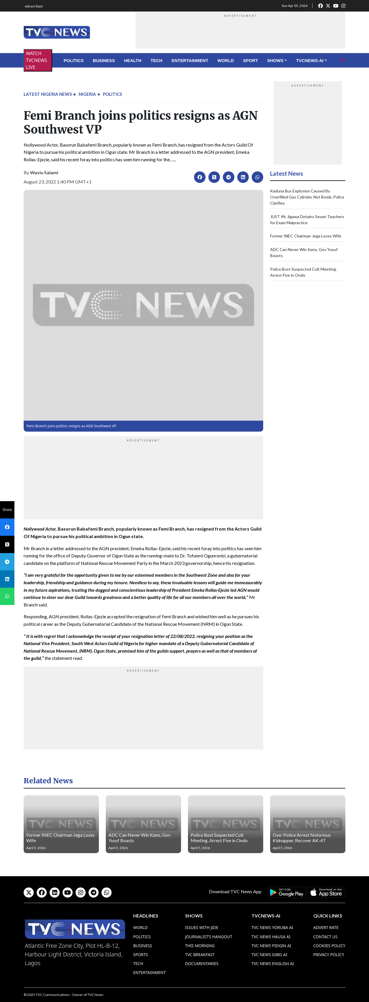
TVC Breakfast (200, 954)
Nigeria (87, 94)
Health (133, 60)
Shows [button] (275, 60)
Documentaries (202, 963)
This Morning (200, 945)
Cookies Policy (329, 945)
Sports (140, 954)
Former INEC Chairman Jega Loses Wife (305, 235)
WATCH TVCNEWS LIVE (36, 60)
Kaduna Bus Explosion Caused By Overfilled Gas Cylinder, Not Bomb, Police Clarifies (307, 196)
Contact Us (325, 936)
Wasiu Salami (44, 172)
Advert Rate (34, 6)
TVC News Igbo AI (269, 954)
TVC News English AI (272, 963)
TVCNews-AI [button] (309, 60)
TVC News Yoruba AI (272, 927)
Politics (74, 60)
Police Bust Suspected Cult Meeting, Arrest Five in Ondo (219, 837)
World (225, 60)
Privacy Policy (328, 954)
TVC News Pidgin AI (271, 945)
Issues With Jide (202, 927)
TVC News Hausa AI (270, 936)
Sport (250, 60)
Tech (156, 60)
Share (7, 509)
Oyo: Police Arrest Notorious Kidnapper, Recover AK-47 (302, 837)
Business (104, 60)
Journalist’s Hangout (208, 936)
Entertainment (190, 60)
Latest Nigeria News (48, 94)
